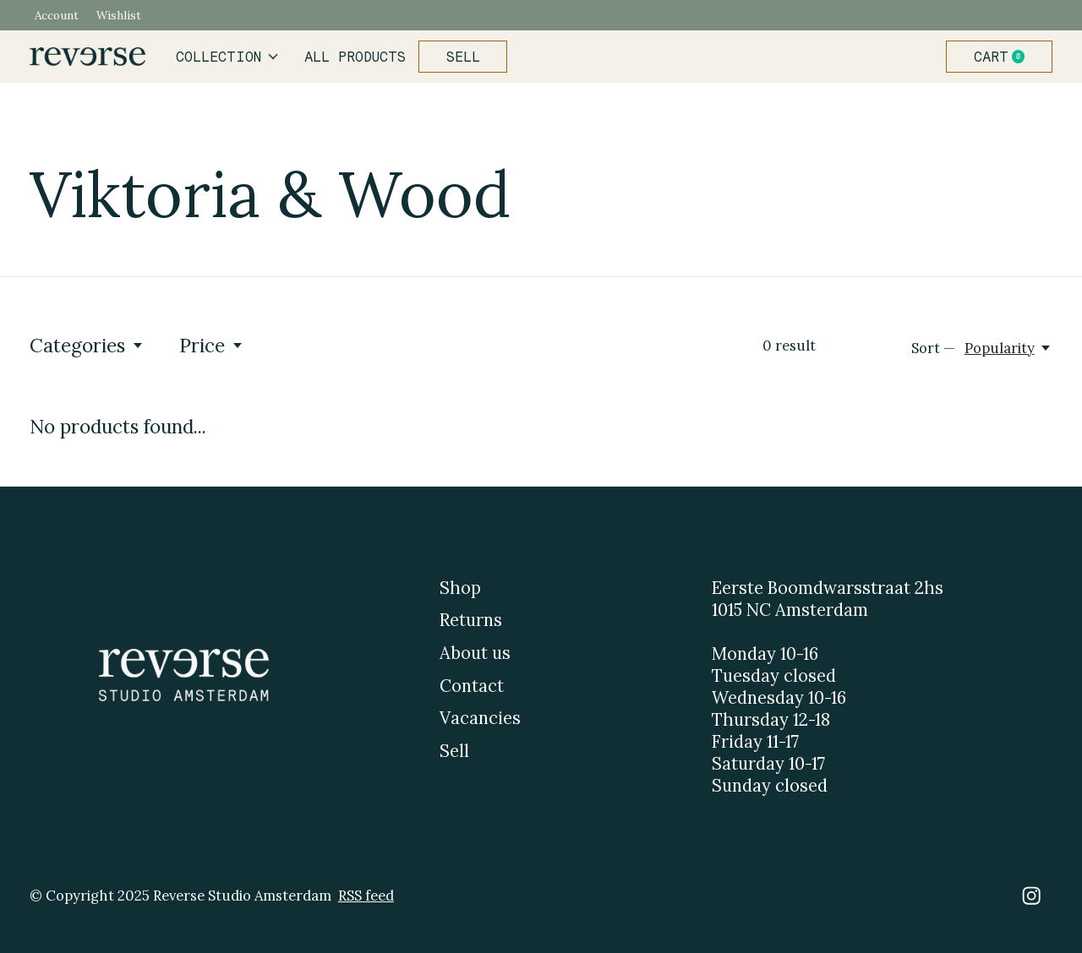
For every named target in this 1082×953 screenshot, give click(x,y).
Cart (1006, 56)
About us (475, 653)
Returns (471, 620)
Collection (227, 56)
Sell (463, 56)
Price (211, 345)
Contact (472, 686)
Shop (460, 588)
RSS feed (366, 895)
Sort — (933, 348)
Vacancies (480, 718)
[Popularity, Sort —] (1008, 348)
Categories (87, 345)
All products (355, 56)
